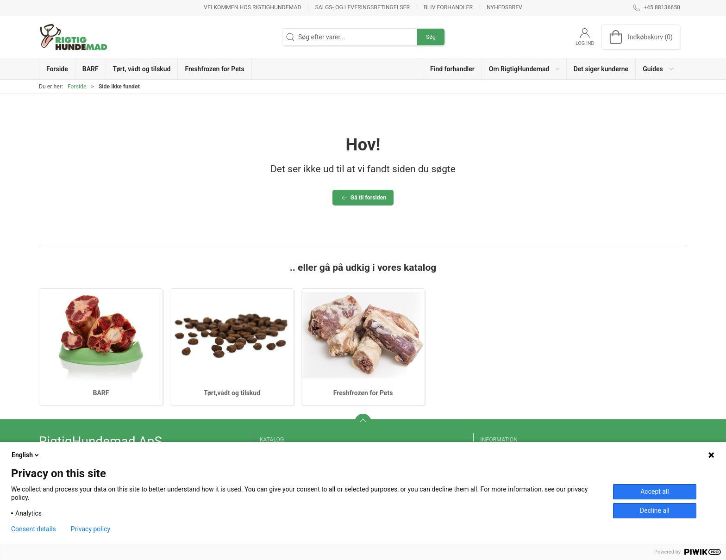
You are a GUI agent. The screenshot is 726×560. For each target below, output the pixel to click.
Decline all (655, 510)
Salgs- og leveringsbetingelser (362, 7)
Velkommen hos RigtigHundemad (252, 7)
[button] (524, 68)
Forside (77, 86)
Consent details (33, 529)
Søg (431, 37)
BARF (101, 393)
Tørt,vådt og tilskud (232, 393)
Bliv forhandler (448, 7)
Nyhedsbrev (504, 7)
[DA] (73, 37)
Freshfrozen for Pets (363, 393)
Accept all (654, 491)
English (26, 455)
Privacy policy (90, 529)
